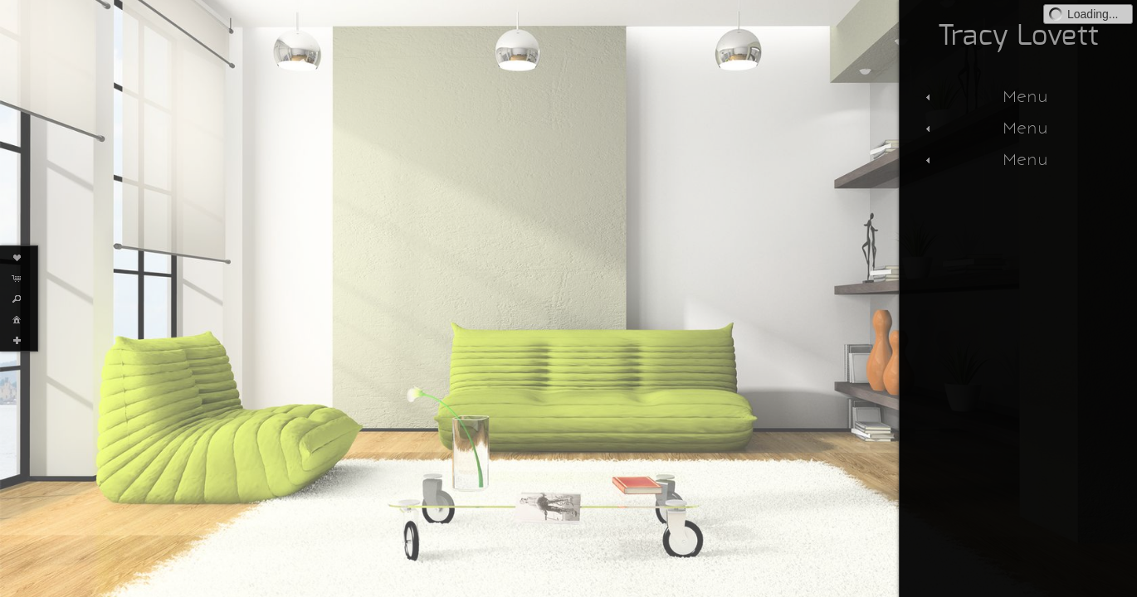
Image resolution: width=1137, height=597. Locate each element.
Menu (984, 96)
